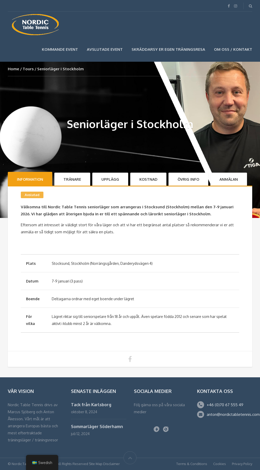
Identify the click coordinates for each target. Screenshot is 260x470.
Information (30, 179)
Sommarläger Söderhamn (97, 426)
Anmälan (228, 179)
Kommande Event (60, 49)
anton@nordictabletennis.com (233, 414)
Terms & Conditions (191, 464)
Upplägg (110, 179)
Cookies (219, 464)
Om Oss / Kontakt (233, 49)
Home (13, 68)
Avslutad (32, 195)
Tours (28, 68)
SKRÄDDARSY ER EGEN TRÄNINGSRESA (168, 49)
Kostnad (148, 179)
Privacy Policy (242, 464)
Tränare (72, 179)
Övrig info (188, 179)
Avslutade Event (105, 49)
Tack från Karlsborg (91, 404)
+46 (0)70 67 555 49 (225, 404)
